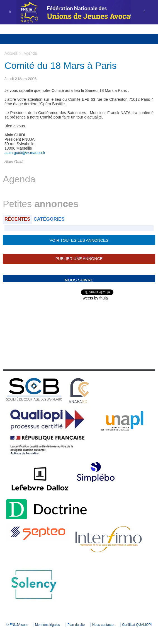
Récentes (17, 219)
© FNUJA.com (35, 625)
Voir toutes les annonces (79, 240)
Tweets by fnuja (94, 298)
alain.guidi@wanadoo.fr (24, 152)
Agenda (30, 53)
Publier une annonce (79, 258)
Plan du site (95, 625)
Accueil (10, 53)
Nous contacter (122, 625)
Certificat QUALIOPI (79, 632)
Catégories (49, 219)
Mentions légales (65, 625)
